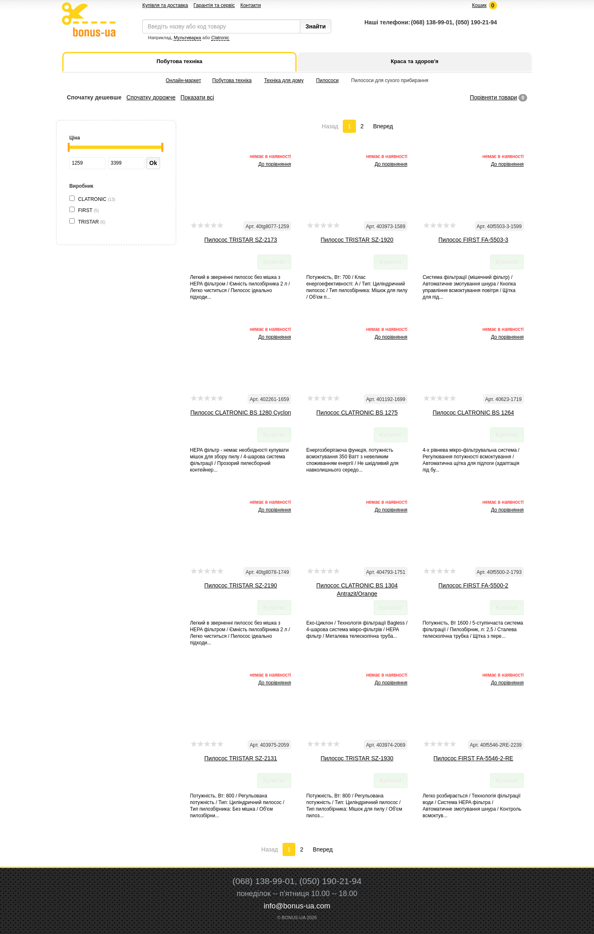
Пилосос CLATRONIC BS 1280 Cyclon (241, 412)
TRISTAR (91, 222)
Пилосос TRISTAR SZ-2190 (240, 585)
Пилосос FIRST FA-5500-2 (473, 585)
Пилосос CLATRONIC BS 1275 (357, 412)
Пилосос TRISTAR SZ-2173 (240, 239)
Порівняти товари (493, 97)
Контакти (250, 5)
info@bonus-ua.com (297, 906)
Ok (153, 163)
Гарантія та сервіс (214, 5)
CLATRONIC (96, 199)
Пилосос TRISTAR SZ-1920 (357, 239)
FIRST (88, 210)
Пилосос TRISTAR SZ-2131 (240, 758)
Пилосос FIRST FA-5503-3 (473, 239)
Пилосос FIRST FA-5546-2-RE (473, 758)
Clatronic (220, 37)
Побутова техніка (231, 80)
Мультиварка (187, 37)
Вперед (383, 126)
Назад (330, 126)
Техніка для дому (284, 80)
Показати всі (197, 97)
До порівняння (274, 164)
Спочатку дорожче (150, 97)
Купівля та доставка (165, 5)
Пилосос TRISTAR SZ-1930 (357, 758)
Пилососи (327, 80)
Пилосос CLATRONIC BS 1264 (473, 412)
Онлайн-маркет (183, 80)
